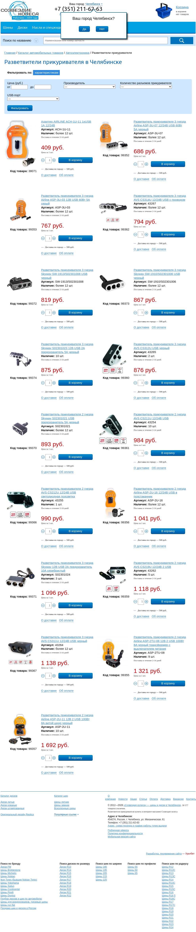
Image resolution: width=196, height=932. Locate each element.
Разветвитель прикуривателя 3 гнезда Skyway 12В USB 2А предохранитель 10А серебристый (67, 566)
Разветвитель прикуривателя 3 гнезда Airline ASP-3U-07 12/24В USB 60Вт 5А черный (160, 125)
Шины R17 (167, 902)
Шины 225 (101, 879)
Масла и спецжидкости (50, 27)
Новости (122, 799)
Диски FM (6, 867)
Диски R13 (65, 867)
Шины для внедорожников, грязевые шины (24, 902)
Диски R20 (65, 889)
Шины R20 (167, 914)
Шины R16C (168, 898)
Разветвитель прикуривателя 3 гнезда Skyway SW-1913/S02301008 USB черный (67, 273)
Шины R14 (167, 879)
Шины (8, 27)
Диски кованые (9, 805)
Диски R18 (65, 883)
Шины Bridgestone (10, 870)
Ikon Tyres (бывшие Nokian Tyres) (19, 879)
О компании (110, 797)
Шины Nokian (8, 876)
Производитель (74, 83)
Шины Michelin (8, 873)
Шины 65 (133, 873)
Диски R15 (65, 873)
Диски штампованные (13, 808)
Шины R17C (168, 905)
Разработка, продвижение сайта (164, 853)
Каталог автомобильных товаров (40, 52)
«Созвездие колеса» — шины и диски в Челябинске (152, 805)
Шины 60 (133, 870)
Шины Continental (10, 889)
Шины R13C (168, 876)
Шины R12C (168, 870)
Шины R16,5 (168, 895)
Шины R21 (167, 917)
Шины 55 (133, 867)
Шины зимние (61, 805)
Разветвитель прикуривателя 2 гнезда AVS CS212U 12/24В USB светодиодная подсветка (67, 492)
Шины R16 (167, 892)
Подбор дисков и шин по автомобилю (21, 898)
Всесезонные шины (65, 808)
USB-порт (14, 95)
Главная (10, 52)
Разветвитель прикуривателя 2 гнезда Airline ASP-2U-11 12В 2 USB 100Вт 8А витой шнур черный (67, 719)
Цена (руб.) (15, 83)
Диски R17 (65, 879)
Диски (22, 27)
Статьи (143, 799)
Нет (102, 29)
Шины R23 (167, 924)
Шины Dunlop (8, 895)
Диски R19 (65, 886)
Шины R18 (167, 908)
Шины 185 (101, 867)
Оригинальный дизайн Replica (17, 814)
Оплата (154, 799)
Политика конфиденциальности (125, 833)
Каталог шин (61, 796)
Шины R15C (168, 889)
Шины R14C (168, 883)
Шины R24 (167, 927)
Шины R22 (167, 921)
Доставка (165, 799)
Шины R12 (167, 867)
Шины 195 (101, 870)
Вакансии (178, 799)
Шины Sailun (7, 886)
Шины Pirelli (7, 892)
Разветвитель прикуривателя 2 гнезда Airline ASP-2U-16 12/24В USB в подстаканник (160, 492)
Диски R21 (65, 892)
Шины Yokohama (10, 883)
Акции (133, 799)
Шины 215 (101, 876)
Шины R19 (167, 911)
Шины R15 (167, 886)
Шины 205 (101, 873)
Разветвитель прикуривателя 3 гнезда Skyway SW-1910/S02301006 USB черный (160, 273)
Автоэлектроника (77, 52)
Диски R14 (65, 870)
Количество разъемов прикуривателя (145, 83)
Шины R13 (167, 873)
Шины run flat (8, 905)
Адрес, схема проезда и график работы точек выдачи (137, 825)
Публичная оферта (118, 830)
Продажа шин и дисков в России (18, 908)
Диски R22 (65, 895)
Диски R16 (65, 876)
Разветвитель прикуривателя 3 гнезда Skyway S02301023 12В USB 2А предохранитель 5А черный (67, 348)
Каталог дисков (9, 796)
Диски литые (8, 802)
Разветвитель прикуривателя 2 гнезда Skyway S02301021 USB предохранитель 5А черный (67, 418)
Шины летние (61, 802)
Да (84, 29)
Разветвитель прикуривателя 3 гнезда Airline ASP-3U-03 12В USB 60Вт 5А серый (67, 199)
